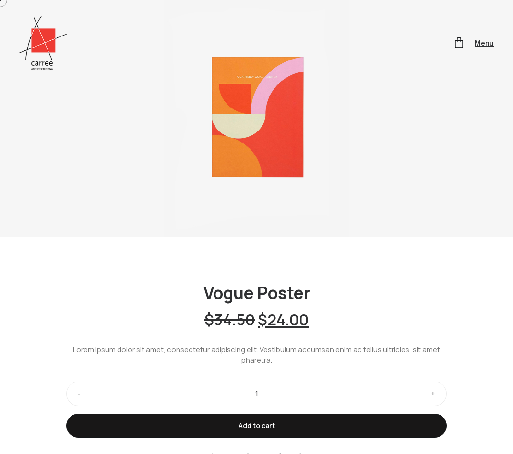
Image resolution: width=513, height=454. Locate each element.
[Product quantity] (256, 394)
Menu (484, 43)
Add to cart (257, 425)
